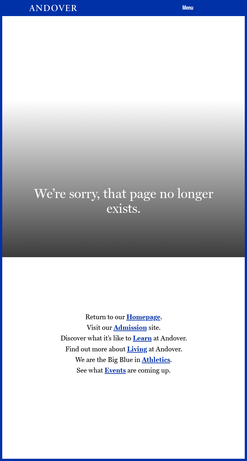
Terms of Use (103, 409)
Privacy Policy (104, 398)
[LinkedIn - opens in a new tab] (195, 418)
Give (203, 256)
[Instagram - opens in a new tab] (174, 394)
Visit (138, 256)
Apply (171, 256)
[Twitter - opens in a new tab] (217, 394)
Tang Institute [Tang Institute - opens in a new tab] (27, 398)
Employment (26, 388)
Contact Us (101, 388)
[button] (186, 8)
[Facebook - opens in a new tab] (195, 394)
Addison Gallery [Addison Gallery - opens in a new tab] (29, 409)
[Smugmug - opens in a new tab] (217, 418)
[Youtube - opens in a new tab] (174, 418)
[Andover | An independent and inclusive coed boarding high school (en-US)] (53, 8)
